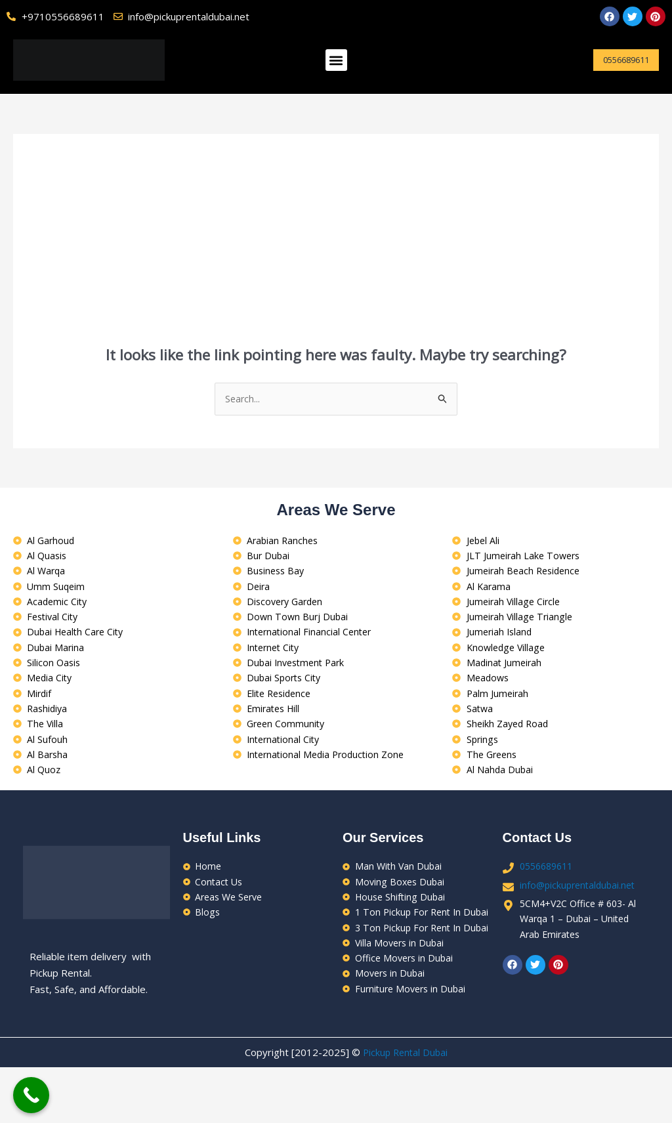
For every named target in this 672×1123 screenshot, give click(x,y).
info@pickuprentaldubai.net (580, 902)
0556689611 (549, 882)
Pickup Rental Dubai (405, 1107)
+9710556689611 (63, 16)
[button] (336, 60)
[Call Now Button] (31, 1095)
